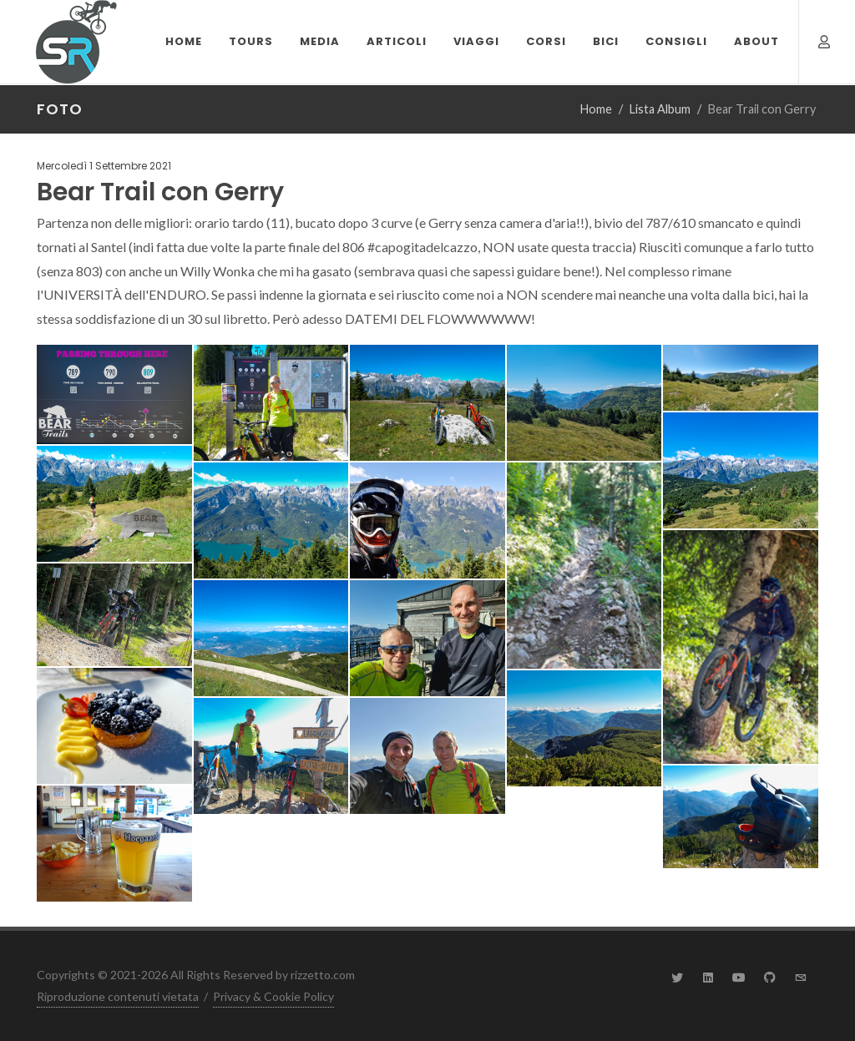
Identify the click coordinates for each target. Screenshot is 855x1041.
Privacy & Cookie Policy (273, 996)
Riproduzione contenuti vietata (118, 996)
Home (596, 109)
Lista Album (660, 109)
